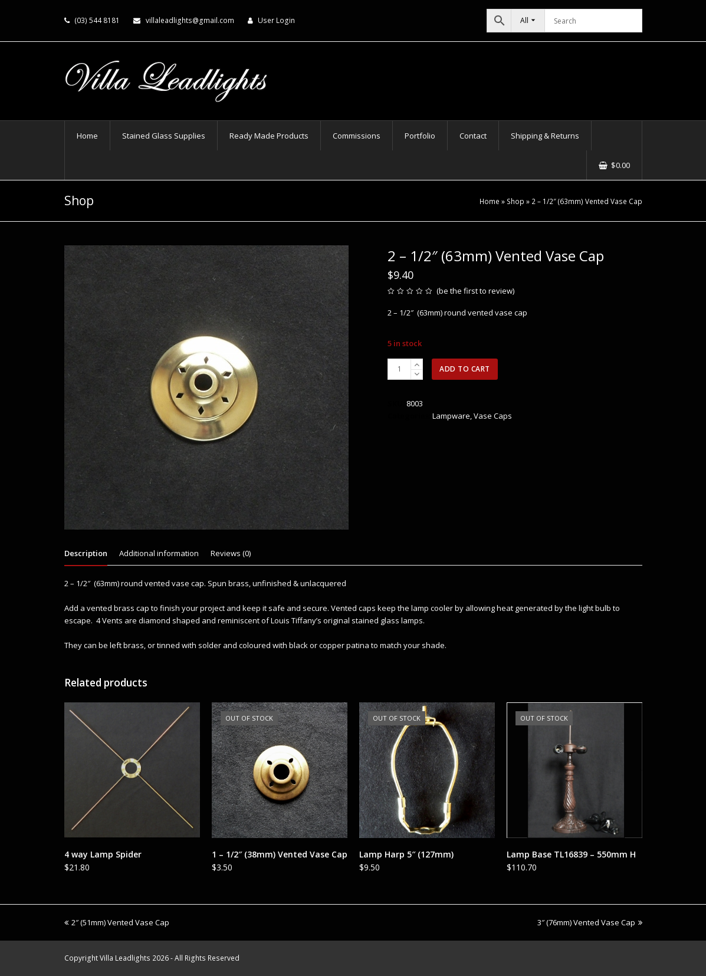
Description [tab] (85, 553)
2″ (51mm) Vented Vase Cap (116, 922)
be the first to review (476, 290)
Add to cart (464, 369)
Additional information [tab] (159, 553)
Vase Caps (493, 415)
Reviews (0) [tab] (231, 553)
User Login (276, 20)
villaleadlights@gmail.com (190, 20)
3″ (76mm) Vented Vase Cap (589, 922)
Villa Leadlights (125, 958)
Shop (515, 201)
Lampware (451, 415)
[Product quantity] (399, 369)
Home (490, 201)
